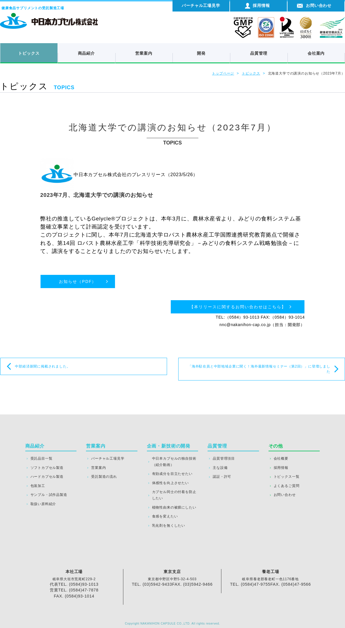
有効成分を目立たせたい (172, 474)
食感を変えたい (165, 516)
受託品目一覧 (41, 458)
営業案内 (143, 53)
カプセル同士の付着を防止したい (174, 495)
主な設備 (220, 468)
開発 (201, 53)
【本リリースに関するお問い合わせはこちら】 (237, 307)
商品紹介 (86, 53)
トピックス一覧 (287, 477)
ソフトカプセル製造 (47, 468)
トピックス (28, 53)
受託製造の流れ (104, 477)
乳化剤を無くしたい (168, 526)
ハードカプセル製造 (47, 477)
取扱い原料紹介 (43, 504)
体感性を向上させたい (170, 483)
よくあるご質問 (287, 486)
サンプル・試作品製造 (48, 495)
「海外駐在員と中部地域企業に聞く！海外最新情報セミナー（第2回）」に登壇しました (259, 369)
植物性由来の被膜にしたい (174, 507)
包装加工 (37, 486)
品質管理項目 (224, 458)
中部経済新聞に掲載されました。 (42, 366)
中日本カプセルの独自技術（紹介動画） (174, 461)
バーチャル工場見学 (107, 458)
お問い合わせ (285, 495)
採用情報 (281, 468)
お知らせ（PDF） (77, 281)
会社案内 (316, 53)
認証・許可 (222, 477)
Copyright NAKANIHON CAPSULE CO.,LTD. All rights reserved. (172, 623)
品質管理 (258, 53)
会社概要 (281, 458)
